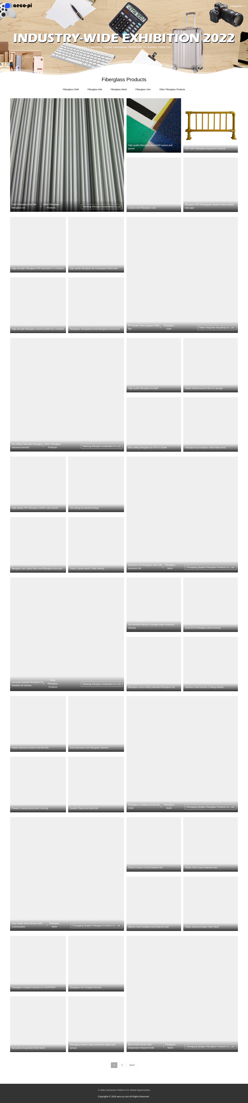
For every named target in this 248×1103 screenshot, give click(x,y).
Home (223, 6)
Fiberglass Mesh (119, 89)
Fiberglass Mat (94, 89)
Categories (236, 6)
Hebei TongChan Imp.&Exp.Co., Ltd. (217, 327)
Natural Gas (135, 47)
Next (132, 1065)
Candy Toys (164, 47)
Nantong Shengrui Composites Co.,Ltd (102, 206)
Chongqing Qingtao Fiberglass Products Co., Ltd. (210, 567)
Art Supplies (150, 47)
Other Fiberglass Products (172, 89)
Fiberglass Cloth (71, 89)
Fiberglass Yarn (143, 89)
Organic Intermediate (115, 47)
